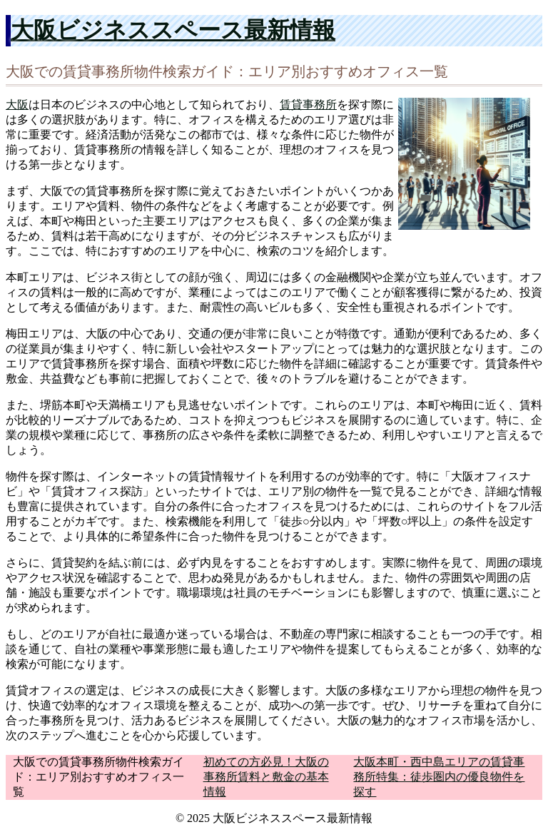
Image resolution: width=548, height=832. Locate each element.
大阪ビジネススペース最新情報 (173, 30)
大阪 (17, 104)
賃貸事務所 (308, 104)
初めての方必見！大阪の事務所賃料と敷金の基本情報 (266, 777)
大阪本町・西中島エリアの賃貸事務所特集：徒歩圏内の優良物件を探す (438, 777)
